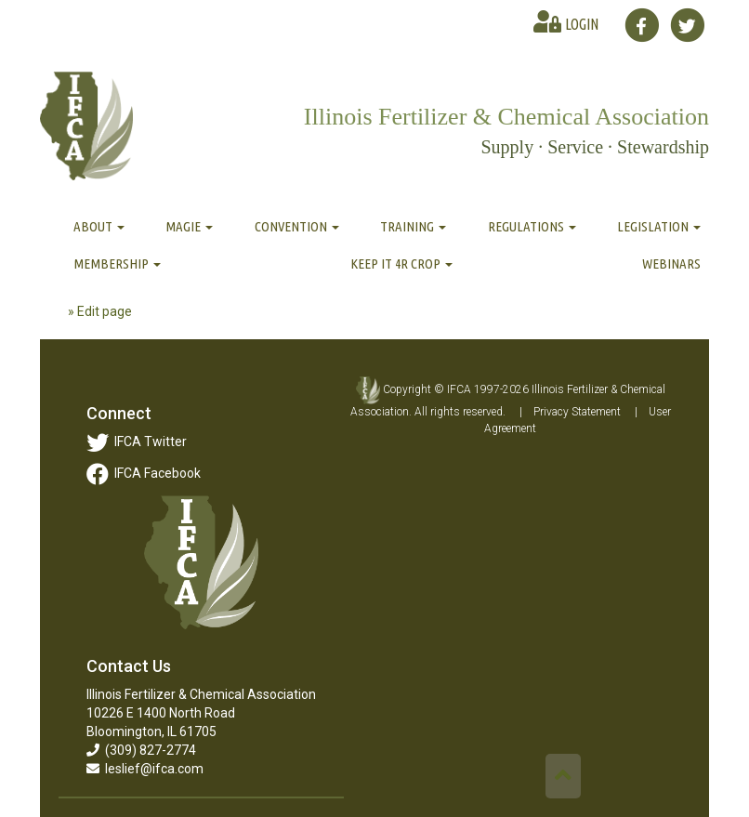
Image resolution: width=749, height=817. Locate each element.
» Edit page (100, 311)
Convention (297, 226)
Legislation (659, 226)
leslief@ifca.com (145, 768)
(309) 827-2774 (141, 750)
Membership (117, 263)
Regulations (532, 226)
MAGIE (189, 226)
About (99, 226)
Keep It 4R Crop (401, 263)
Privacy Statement (577, 411)
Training (413, 226)
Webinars (671, 263)
